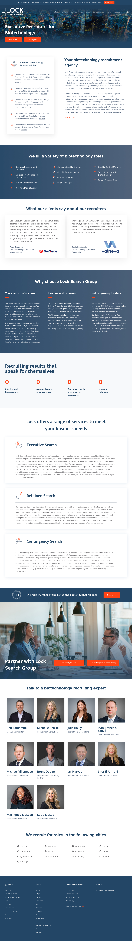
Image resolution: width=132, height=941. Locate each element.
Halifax (51, 851)
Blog (6, 900)
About (56, 12)
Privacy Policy (9, 918)
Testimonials (9, 907)
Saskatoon (53, 856)
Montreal (52, 846)
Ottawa (106, 851)
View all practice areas (73, 906)
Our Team (8, 890)
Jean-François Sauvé (107, 729)
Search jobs (32, 39)
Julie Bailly (74, 728)
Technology (70, 900)
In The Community (11, 911)
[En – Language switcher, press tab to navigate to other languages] (128, 12)
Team (81, 12)
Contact (117, 12)
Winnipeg (79, 856)
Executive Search (98, 12)
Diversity (8, 904)
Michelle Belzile (48, 728)
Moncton (79, 851)
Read (69, 117)
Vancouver (80, 846)
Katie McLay (45, 815)
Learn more (109, 2)
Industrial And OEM (72, 897)
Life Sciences (70, 890)
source (18, 82)
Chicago (24, 861)
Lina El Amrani (108, 772)
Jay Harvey (74, 772)
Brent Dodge (46, 772)
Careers (109, 12)
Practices (74, 12)
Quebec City (26, 856)
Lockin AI (65, 12)
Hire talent (13, 39)
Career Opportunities (12, 897)
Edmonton (25, 851)
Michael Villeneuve (20, 772)
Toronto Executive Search (44, 925)
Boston (106, 856)
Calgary (106, 846)
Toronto (24, 846)
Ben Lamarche (17, 728)
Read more (111, 595)
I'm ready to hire (69, 662)
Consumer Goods (72, 893)
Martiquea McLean (20, 815)
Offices (88, 12)
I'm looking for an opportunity (103, 662)
